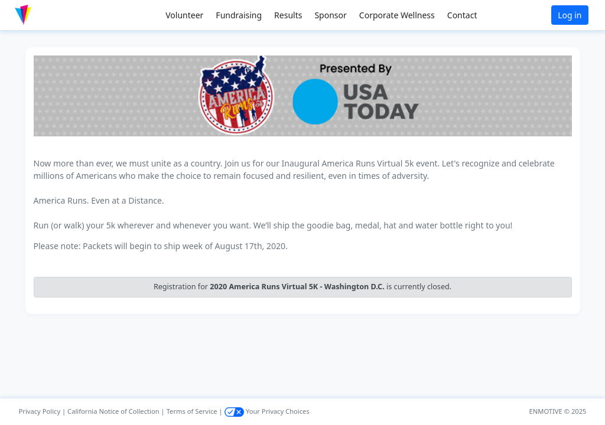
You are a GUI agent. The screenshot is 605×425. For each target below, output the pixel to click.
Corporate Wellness (397, 15)
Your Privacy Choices (267, 411)
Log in (569, 15)
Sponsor (330, 15)
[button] (47, 15)
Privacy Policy (40, 411)
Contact (462, 15)
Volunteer (184, 15)
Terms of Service (192, 411)
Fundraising (239, 15)
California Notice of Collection (113, 411)
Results (288, 15)
